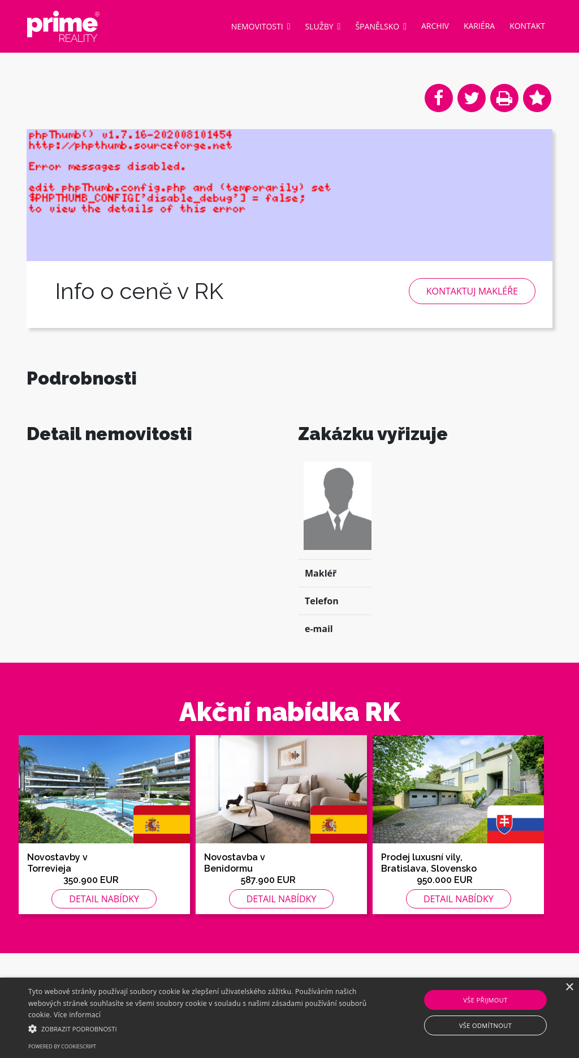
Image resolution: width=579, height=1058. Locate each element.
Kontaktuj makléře (472, 291)
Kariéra (479, 25)
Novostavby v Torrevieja (57, 892)
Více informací (77, 1014)
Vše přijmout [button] (485, 1000)
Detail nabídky (104, 928)
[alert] (289, 1018)
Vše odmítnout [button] (485, 1025)
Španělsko (381, 26)
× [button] (569, 987)
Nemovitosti (261, 26)
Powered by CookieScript (62, 1046)
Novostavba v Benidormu (234, 892)
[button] (198, 1028)
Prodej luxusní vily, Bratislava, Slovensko (429, 892)
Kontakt (527, 25)
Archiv (435, 25)
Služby (323, 26)
